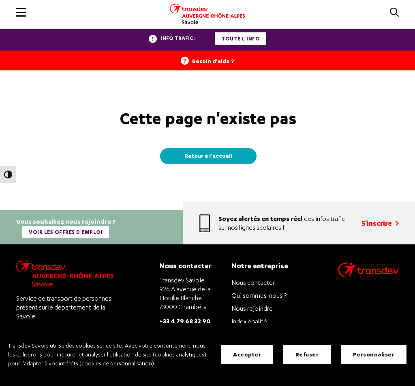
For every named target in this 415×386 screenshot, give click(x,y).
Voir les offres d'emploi (66, 232)
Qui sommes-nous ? (259, 295)
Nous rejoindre (252, 308)
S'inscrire (380, 223)
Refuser (307, 354)
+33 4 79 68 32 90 (184, 320)
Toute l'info (240, 39)
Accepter (247, 354)
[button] (21, 12)
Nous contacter (253, 282)
